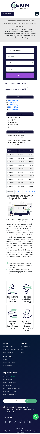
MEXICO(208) (14, 122)
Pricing (24, 349)
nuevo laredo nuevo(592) (16, 138)
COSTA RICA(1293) (15, 118)
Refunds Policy (9, 352)
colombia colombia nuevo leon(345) (19, 140)
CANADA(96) (14, 125)
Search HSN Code (10, 391)
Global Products (9, 385)
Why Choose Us (9, 363)
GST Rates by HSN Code (12, 388)
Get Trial (9, 376)
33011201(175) (13, 103)
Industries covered (10, 382)
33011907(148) (13, 105)
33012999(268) (13, 100)
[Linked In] (19, 422)
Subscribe (30, 401)
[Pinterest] (24, 422)
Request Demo (7, 14)
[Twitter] (14, 422)
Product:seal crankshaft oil (15, 89)
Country (20, 114)
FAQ (23, 352)
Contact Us (26, 346)
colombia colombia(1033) (16, 135)
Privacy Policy (9, 346)
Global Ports (8, 379)
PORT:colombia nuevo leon (15, 83)
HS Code (20, 97)
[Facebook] (5, 422)
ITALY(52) (12, 127)
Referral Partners (10, 394)
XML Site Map (20, 429)
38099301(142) (13, 107)
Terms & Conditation (11, 349)
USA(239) (13, 120)
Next (33, 192)
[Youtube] (29, 422)
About (6, 360)
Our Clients (8, 366)
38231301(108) (13, 109)
